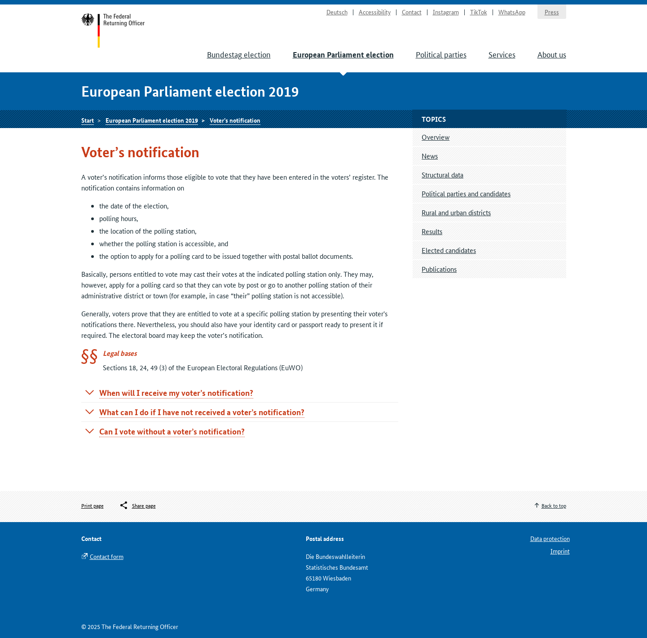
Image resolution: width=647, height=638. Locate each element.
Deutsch (337, 11)
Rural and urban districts (456, 212)
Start (113, 30)
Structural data (442, 174)
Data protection (550, 538)
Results (432, 231)
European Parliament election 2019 (152, 119)
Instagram (446, 11)
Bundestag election (239, 54)
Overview (435, 137)
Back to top (553, 505)
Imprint (560, 550)
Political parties (441, 54)
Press (552, 11)
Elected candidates (449, 250)
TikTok (478, 11)
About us (551, 54)
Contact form (106, 556)
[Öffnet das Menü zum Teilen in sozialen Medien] (137, 505)
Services (502, 54)
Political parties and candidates (466, 193)
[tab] (240, 392)
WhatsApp (511, 11)
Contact (412, 11)
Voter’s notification (235, 119)
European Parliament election (343, 54)
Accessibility (375, 11)
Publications (439, 269)
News (430, 155)
